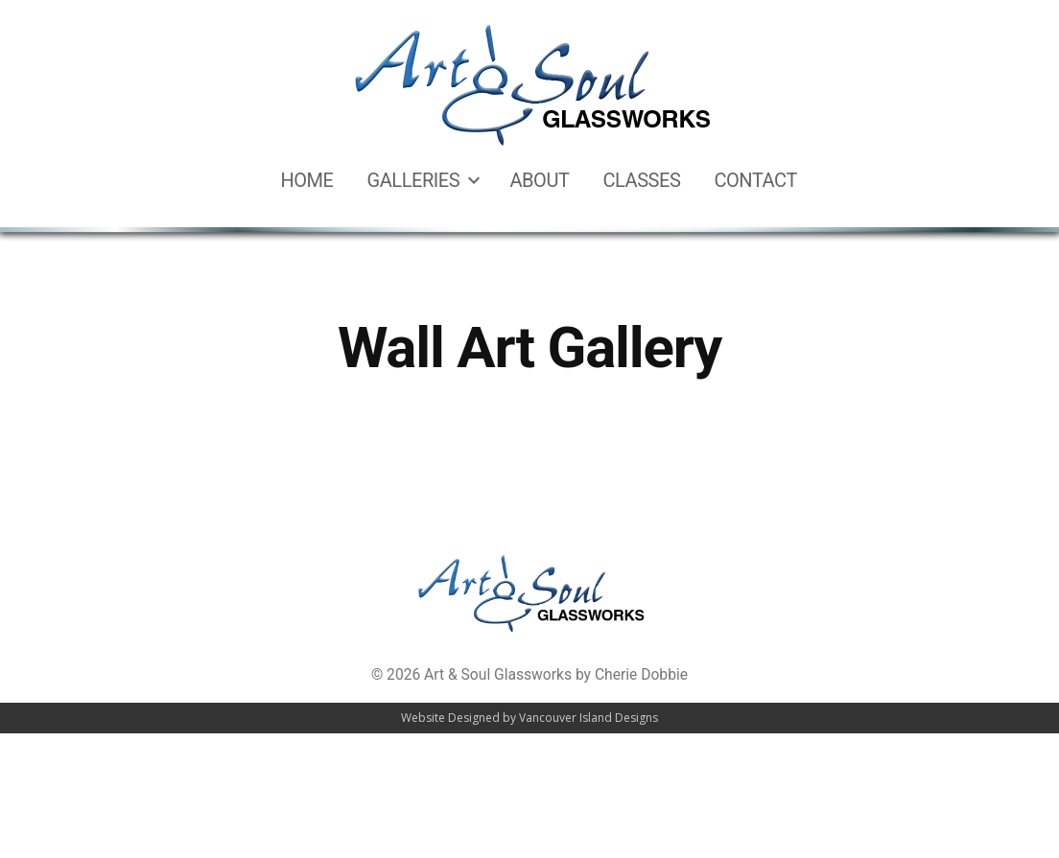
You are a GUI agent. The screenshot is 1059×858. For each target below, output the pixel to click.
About (539, 180)
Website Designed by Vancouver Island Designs (529, 717)
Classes (641, 180)
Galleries (413, 180)
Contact (755, 180)
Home (306, 180)
